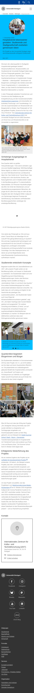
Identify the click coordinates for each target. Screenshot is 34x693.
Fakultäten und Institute (9, 682)
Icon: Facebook (11, 581)
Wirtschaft (4, 639)
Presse (3, 667)
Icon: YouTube (12, 604)
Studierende (5, 632)
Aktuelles (11, 13)
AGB (2, 656)
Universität (5, 13)
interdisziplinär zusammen (9, 101)
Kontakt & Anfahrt (7, 665)
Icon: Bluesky (12, 592)
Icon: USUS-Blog (17, 615)
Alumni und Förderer (7, 636)
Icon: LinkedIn (22, 604)
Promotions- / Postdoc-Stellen (11, 672)
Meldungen (17, 13)
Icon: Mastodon (21, 592)
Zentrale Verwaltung (7, 687)
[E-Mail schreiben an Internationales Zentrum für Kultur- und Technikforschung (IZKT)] (11, 558)
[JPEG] (17, 135)
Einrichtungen (5, 685)
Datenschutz (5, 649)
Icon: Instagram (22, 581)
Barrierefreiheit (6, 652)
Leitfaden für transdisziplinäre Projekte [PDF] (13, 460)
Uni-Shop (4, 674)
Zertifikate (4, 654)
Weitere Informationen (14, 555)
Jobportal (4, 669)
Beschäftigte (5, 634)
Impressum (5, 647)
